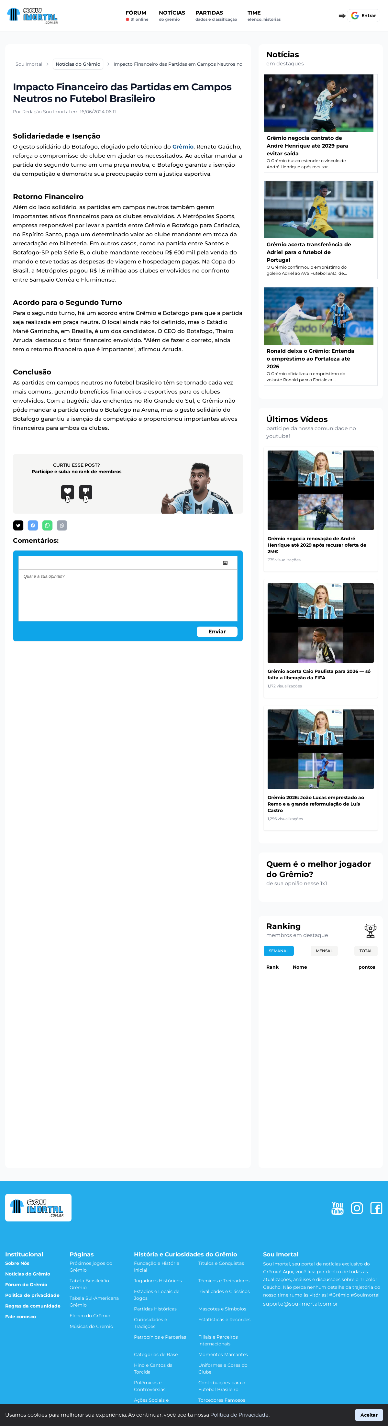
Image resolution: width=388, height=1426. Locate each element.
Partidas (216, 16)
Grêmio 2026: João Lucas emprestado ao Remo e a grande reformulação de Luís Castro (316, 804)
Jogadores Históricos (158, 1281)
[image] (225, 563)
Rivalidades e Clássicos (224, 1291)
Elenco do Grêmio (90, 1316)
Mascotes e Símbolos (222, 1309)
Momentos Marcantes (223, 1354)
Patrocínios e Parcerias (160, 1337)
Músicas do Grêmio (91, 1326)
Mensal (324, 950)
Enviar (217, 632)
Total (366, 950)
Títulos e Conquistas (221, 1263)
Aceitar (369, 1415)
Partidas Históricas (155, 1309)
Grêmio (183, 146)
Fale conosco (20, 1317)
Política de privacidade (32, 1295)
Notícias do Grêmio (27, 1274)
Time (264, 16)
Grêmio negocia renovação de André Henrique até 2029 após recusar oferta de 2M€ (317, 545)
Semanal (279, 950)
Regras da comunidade (33, 1306)
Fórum (137, 16)
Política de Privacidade (239, 1415)
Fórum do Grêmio (26, 1284)
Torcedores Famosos (221, 1400)
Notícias (172, 16)
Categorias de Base (156, 1354)
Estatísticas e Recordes (224, 1319)
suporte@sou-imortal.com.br (300, 1304)
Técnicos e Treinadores (223, 1281)
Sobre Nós (17, 1263)
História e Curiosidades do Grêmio (185, 1254)
